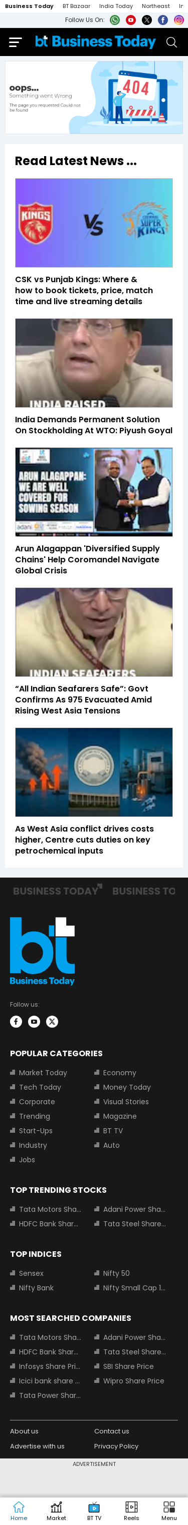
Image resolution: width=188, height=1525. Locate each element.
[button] (169, 1511)
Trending (34, 1116)
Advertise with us (37, 1446)
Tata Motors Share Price (50, 1209)
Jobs (27, 1160)
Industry (33, 1145)
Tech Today (40, 1087)
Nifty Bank (36, 1288)
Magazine (120, 1116)
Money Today (127, 1087)
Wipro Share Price (133, 1381)
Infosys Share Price (50, 1366)
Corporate (37, 1102)
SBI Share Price (128, 1366)
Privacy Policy (116, 1446)
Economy (119, 1073)
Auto (111, 1145)
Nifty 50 (116, 1273)
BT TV (113, 1131)
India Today (116, 6)
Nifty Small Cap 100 (134, 1288)
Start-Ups (36, 1131)
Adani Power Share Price (134, 1209)
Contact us (111, 1431)
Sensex (31, 1273)
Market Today (43, 1073)
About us (24, 1431)
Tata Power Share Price (50, 1395)
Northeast (156, 6)
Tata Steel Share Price (134, 1224)
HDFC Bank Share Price (50, 1224)
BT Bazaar (76, 6)
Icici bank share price (50, 1381)
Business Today (29, 6)
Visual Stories (126, 1102)
